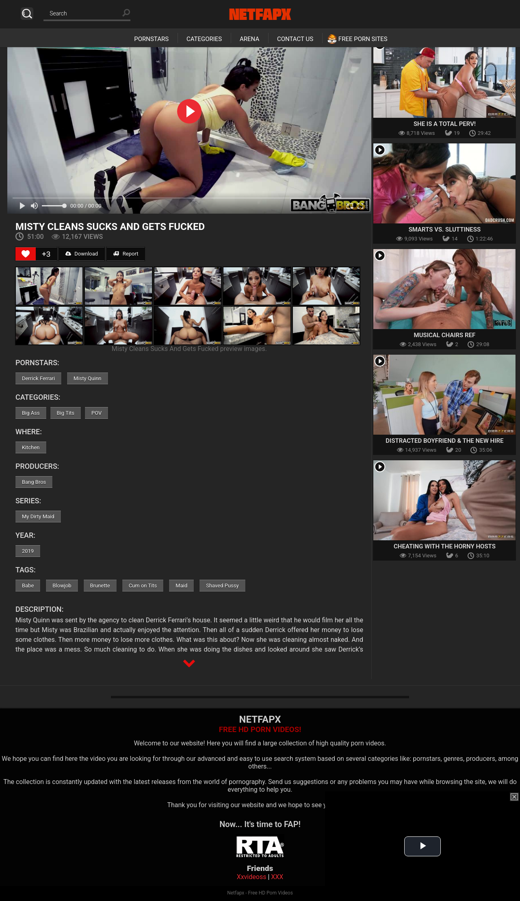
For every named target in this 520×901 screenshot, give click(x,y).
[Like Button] (25, 253)
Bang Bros (34, 482)
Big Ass (31, 413)
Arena (249, 39)
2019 (28, 551)
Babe (28, 586)
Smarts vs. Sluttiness (445, 229)
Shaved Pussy (222, 586)
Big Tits (65, 413)
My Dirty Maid (38, 516)
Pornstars (151, 39)
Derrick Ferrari (38, 378)
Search (27, 13)
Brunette (100, 586)
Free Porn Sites (363, 39)
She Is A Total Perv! (445, 124)
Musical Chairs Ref (445, 335)
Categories (204, 39)
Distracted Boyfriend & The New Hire (444, 440)
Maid (181, 586)
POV (96, 413)
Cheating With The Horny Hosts (445, 546)
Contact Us (295, 39)
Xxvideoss (251, 877)
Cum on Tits (143, 586)
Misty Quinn (87, 378)
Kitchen (31, 447)
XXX (277, 877)
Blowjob (61, 586)
